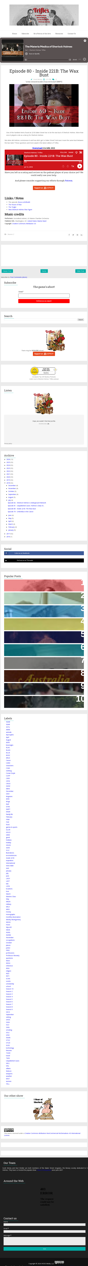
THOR (8, 1053)
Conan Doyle (10, 773)
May (9, 518)
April (9, 521)
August (10, 497)
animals (8, 732)
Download (37, 148)
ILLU (7, 850)
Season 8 (9, 1007)
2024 (8, 465)
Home (14, 34)
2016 (8, 537)
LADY (8, 878)
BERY (8, 742)
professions (10, 953)
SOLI (7, 1032)
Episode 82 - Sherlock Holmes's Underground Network (27, 503)
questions (9, 958)
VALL (8, 1063)
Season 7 (9, 1004)
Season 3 (9, 994)
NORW (8, 935)
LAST (8, 881)
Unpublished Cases (12, 1061)
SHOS (8, 1020)
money (8, 912)
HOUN (8, 845)
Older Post (80, 271)
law (7, 884)
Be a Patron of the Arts (42, 34)
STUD (8, 1043)
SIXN (7, 1027)
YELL (8, 1084)
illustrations (10, 853)
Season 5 (9, 999)
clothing (9, 771)
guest (8, 837)
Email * (21, 292)
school (8, 986)
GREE (8, 835)
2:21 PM (48, 79)
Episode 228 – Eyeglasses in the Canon (22, 647)
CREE (8, 778)
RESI (7, 973)
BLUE (8, 753)
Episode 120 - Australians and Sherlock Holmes (26, 673)
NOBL (8, 932)
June (9, 515)
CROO (8, 784)
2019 (8, 480)
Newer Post (7, 271)
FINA (8, 819)
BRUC (8, 758)
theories (9, 1050)
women (8, 1081)
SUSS (8, 1045)
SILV (7, 1025)
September (12, 494)
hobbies (9, 840)
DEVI (7, 794)
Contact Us (72, 34)
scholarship (10, 984)
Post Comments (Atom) (18, 277)
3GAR (8, 724)
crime (8, 781)
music (8, 925)
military (8, 904)
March (10, 524)
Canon (8, 760)
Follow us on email (44, 301)
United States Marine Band (36, 221)
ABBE (8, 730)
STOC (8, 1040)
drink (7, 799)
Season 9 (9, 1009)
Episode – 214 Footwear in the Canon (21, 660)
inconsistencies (11, 855)
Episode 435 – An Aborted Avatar (19, 634)
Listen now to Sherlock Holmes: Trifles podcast (44, 379)
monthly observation (13, 917)
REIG (7, 968)
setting (8, 1017)
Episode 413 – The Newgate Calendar (21, 621)
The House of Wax (15, 205)
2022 (8, 471)
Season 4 (9, 997)
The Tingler (12, 207)
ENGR (8, 812)
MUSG (8, 922)
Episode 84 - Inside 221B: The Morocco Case (24, 686)
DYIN (8, 807)
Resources (59, 34)
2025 (8, 462)
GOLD (8, 832)
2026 (8, 459)
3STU (8, 727)
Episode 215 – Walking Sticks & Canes (21, 608)
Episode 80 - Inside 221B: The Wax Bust (22, 509)
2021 (8, 474)
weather (9, 1076)
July (9, 500)
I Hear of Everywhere (44, 1170)
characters (9, 765)
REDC (8, 961)
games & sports (11, 827)
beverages (9, 745)
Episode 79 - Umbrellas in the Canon (20, 512)
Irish (7, 868)
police (8, 948)
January (11, 530)
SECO (8, 1012)
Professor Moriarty (12, 955)
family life (9, 814)
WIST (8, 1079)
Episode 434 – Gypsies (15, 699)
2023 (8, 468)
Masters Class (11, 896)
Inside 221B (10, 858)
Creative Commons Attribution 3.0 (24, 224)
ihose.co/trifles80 (24, 202)
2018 (8, 483)
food (7, 825)
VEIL (7, 1066)
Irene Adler (10, 866)
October (11, 491)
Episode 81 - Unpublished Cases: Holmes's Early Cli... (26, 506)
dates (8, 789)
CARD (8, 763)
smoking (9, 1030)
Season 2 (10, 234)
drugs (8, 801)
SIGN (8, 1022)
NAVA (8, 930)
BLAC (8, 747)
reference (9, 966)
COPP (8, 776)
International (10, 863)
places (8, 945)
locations (9, 889)
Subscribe (25, 34)
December (12, 485)
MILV (8, 907)
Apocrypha (10, 735)
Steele (8, 1038)
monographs (10, 914)
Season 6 (9, 1002)
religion (8, 971)
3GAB (8, 722)
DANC (8, 786)
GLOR (8, 830)
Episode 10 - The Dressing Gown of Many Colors (26, 582)
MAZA (8, 902)
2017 (8, 534)
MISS (8, 909)
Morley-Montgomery (13, 920)
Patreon (69, 180)
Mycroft (9, 927)
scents (8, 981)
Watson (8, 1071)
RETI (7, 976)
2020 (8, 477)
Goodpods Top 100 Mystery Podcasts (44, 377)
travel (8, 1056)
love (7, 891)
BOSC (8, 755)
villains (8, 1068)
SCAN (8, 979)
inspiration (9, 860)
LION (8, 886)
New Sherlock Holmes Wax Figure (20, 210)
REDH (8, 963)
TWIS (8, 1058)
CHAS (8, 768)
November (12, 488)
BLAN (8, 750)
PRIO (8, 950)
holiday (8, 843)
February (11, 527)
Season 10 (9, 989)
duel (7, 804)
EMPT (8, 809)
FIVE (7, 822)
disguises (9, 796)
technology (10, 1048)
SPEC (8, 1035)
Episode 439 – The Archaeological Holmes (23, 595)
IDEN (8, 848)
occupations (10, 940)
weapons (9, 1074)
